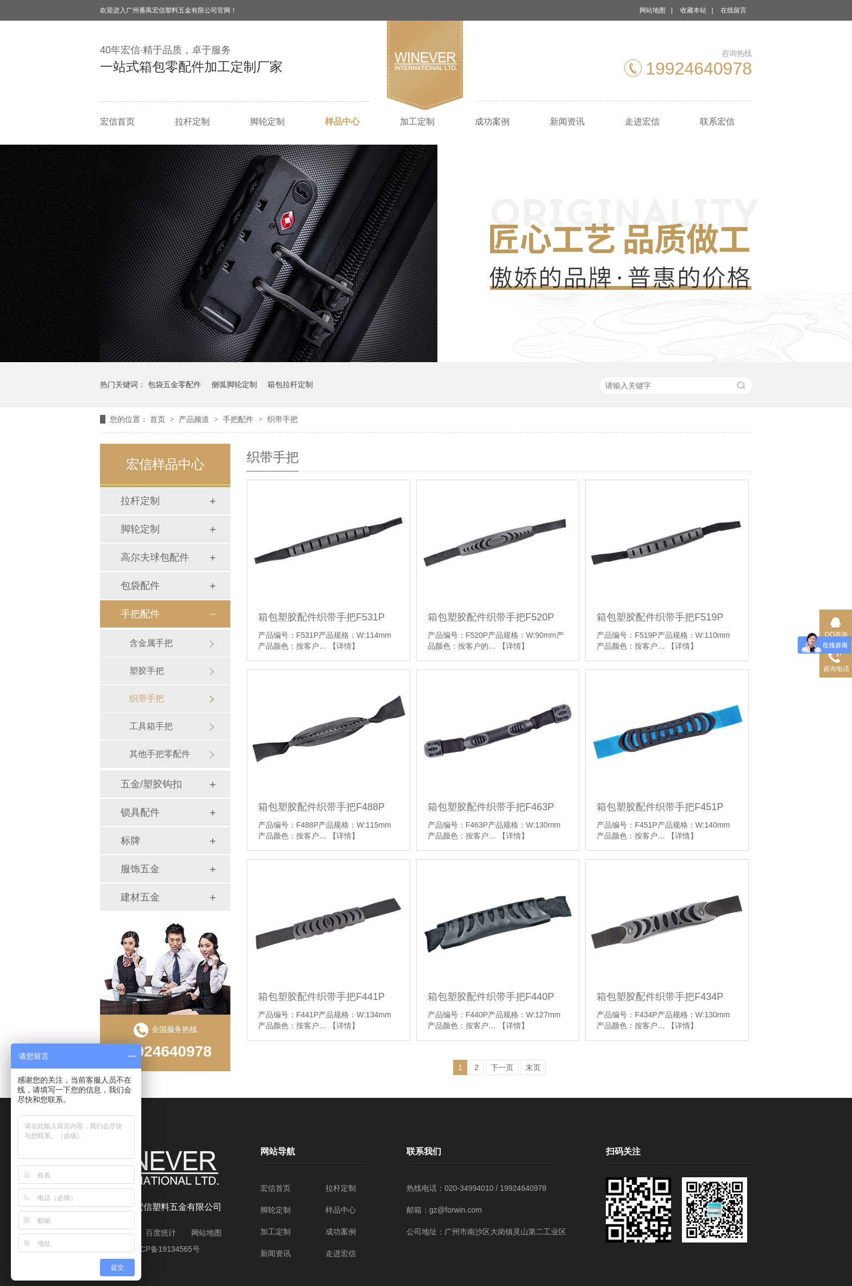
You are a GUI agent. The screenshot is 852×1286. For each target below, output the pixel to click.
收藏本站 (693, 10)
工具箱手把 (151, 726)
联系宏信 (717, 121)
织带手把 (282, 419)
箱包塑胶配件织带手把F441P (321, 996)
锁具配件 (140, 812)
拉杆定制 (192, 121)
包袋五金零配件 (174, 384)
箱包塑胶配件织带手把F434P (660, 996)
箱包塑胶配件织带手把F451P (660, 807)
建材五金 (140, 897)
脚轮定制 (267, 121)
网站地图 (653, 10)
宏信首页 (117, 121)
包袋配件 (140, 585)
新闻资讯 (567, 121)
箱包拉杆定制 (290, 384)
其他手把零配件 (159, 754)
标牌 (130, 840)
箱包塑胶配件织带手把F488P (321, 807)
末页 (533, 1067)
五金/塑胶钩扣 (151, 784)
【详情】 (344, 646)
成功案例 (492, 121)
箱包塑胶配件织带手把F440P (491, 996)
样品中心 (342, 121)
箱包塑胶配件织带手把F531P (321, 617)
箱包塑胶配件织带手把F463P (491, 807)
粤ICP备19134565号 (165, 1249)
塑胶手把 (146, 670)
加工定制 (417, 121)
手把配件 (239, 419)
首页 (158, 419)
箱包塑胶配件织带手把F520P (491, 617)
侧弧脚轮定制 (234, 384)
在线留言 (734, 10)
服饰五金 (140, 868)
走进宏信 (642, 121)
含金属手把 (151, 643)
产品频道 (195, 419)
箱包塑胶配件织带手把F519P (660, 617)
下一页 (502, 1067)
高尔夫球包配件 (155, 557)
